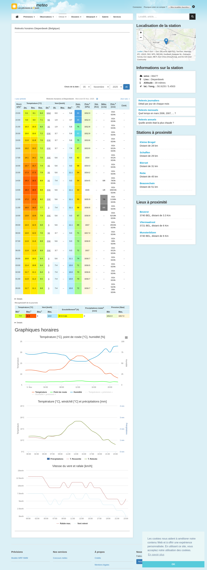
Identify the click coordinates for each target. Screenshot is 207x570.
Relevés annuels (166, 121)
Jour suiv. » (125, 99)
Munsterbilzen (166, 234)
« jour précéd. (20, 99)
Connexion (137, 7)
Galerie (105, 17)
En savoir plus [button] (156, 554)
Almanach (91, 17)
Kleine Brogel (166, 144)
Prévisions (29, 17)
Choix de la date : (72, 87)
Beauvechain (166, 185)
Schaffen (166, 154)
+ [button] (141, 33)
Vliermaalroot (166, 224)
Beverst (166, 213)
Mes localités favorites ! (179, 7)
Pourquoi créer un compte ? (155, 7)
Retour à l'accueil (30, 6)
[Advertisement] (72, 58)
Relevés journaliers (166, 102)
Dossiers (76, 17)
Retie (166, 175)
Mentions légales (102, 565)
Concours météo (60, 558)
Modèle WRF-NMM (19, 558)
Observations (47, 17)
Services (117, 17)
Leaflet (139, 51)
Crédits (98, 558)
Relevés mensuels (166, 112)
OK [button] (173, 564)
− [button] (141, 37)
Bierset (166, 164)
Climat (62, 17)
